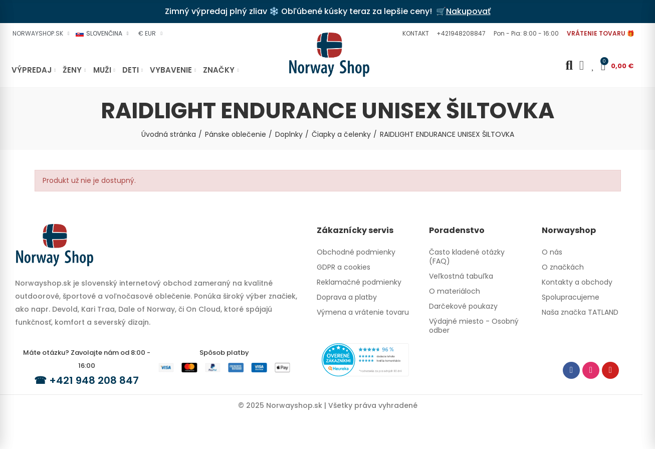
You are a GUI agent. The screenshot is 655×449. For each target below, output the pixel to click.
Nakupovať (468, 11)
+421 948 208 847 (94, 380)
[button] (414, 33)
